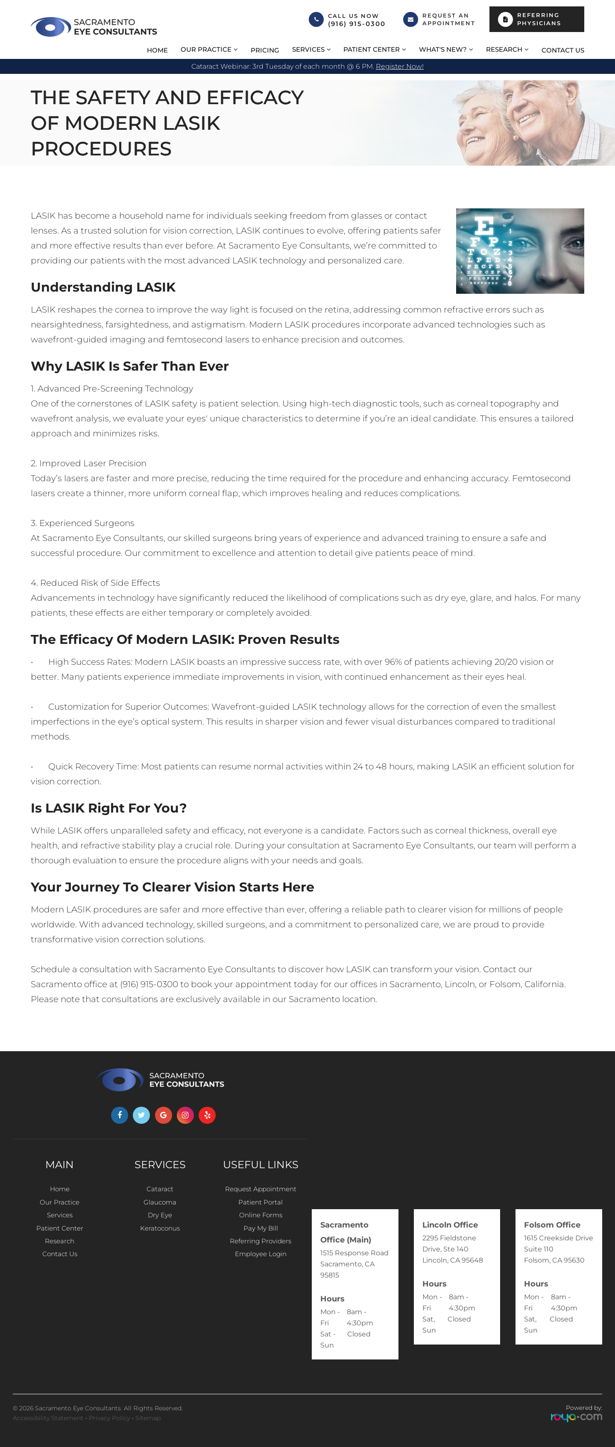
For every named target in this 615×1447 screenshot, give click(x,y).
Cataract (160, 1189)
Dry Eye (160, 1220)
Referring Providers (260, 1251)
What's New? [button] (443, 49)
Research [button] (504, 49)
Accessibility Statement (48, 1418)
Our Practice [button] (206, 49)
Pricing (265, 50)
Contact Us (563, 50)
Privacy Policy (109, 1418)
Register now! (400, 66)
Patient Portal (261, 1205)
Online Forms (260, 1220)
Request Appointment (260, 1189)
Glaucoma (160, 1205)
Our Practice (59, 1205)
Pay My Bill (260, 1235)
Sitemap (148, 1418)
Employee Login (260, 1266)
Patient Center (59, 1235)
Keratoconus (160, 1235)
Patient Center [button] (371, 49)
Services (59, 1220)
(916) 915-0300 (357, 24)
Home (157, 50)
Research (60, 1251)
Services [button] (308, 49)
